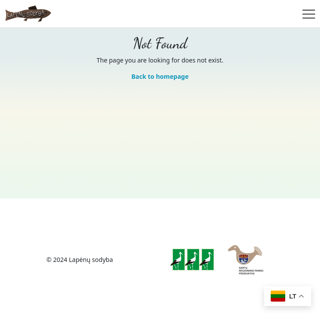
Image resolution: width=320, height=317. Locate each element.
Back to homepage (159, 76)
